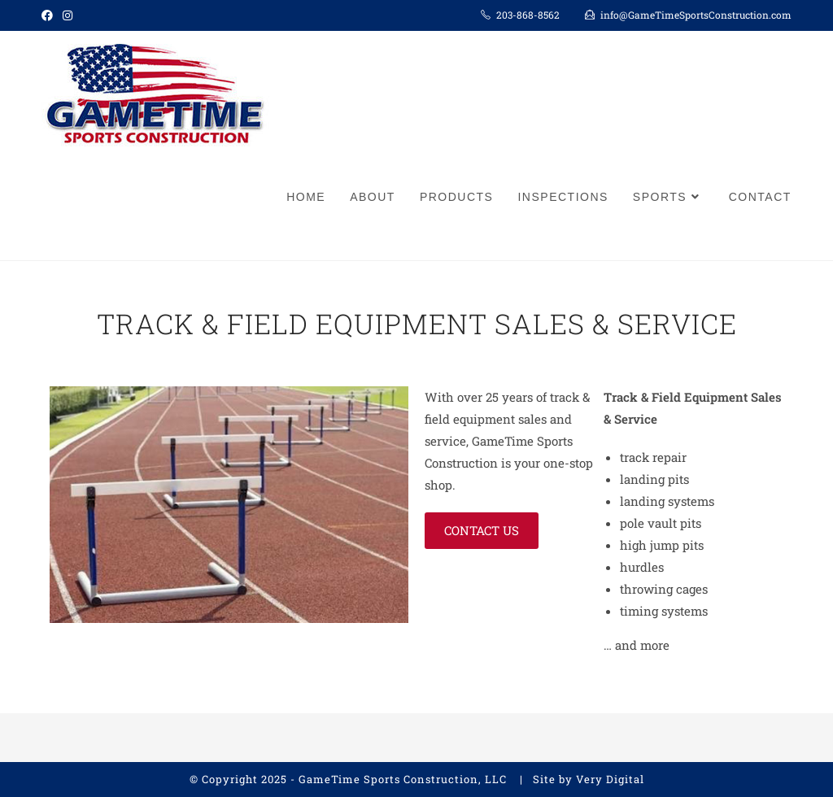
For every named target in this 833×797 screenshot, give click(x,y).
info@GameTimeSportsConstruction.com (696, 14)
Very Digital (610, 779)
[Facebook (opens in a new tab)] (49, 15)
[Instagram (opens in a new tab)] (67, 15)
